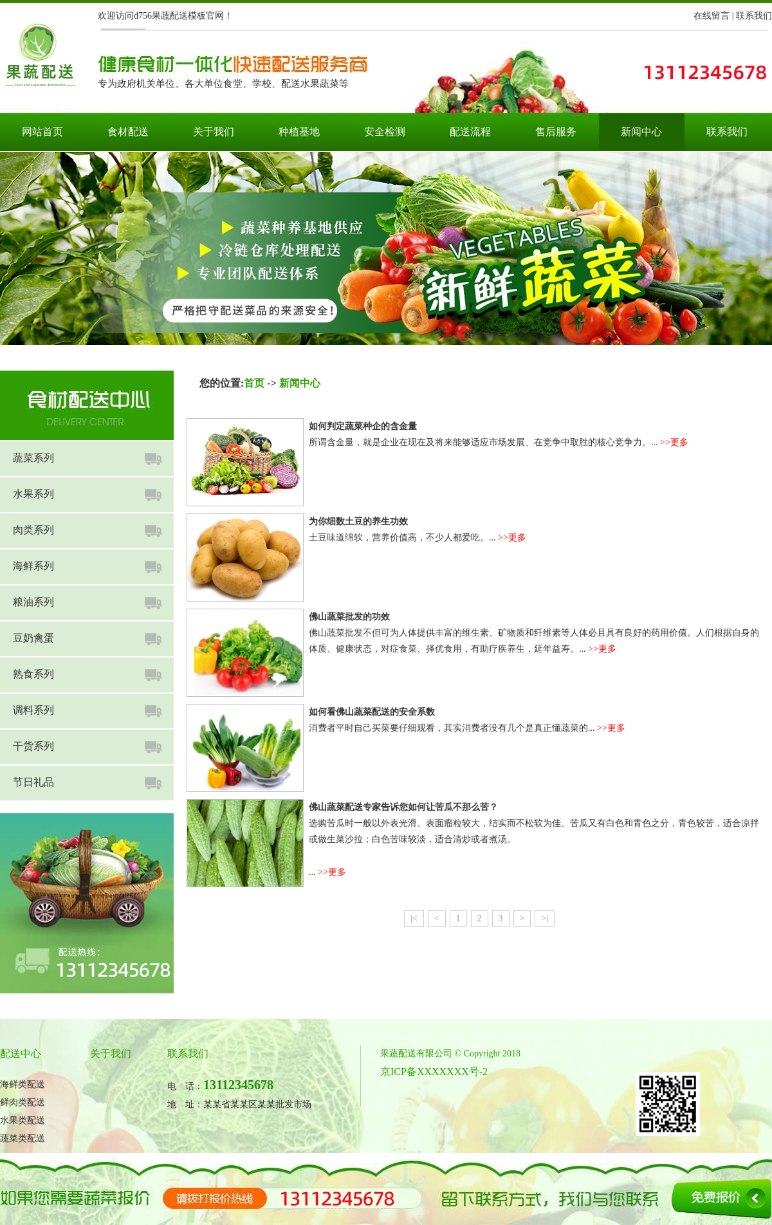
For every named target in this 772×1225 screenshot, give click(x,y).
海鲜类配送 (22, 1084)
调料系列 (33, 710)
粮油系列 (33, 601)
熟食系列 (33, 673)
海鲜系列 (33, 565)
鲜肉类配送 (22, 1102)
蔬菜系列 (33, 457)
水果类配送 (22, 1120)
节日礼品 (33, 782)
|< (414, 918)
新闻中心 (641, 131)
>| (544, 918)
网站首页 (42, 131)
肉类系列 (33, 529)
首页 (254, 383)
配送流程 (470, 131)
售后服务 (555, 131)
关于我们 (213, 131)
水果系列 (33, 493)
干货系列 (33, 746)
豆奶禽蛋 (33, 637)
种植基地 (299, 131)
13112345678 (238, 1085)
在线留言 (712, 16)
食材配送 (128, 131)
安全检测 (384, 131)
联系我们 (754, 16)
